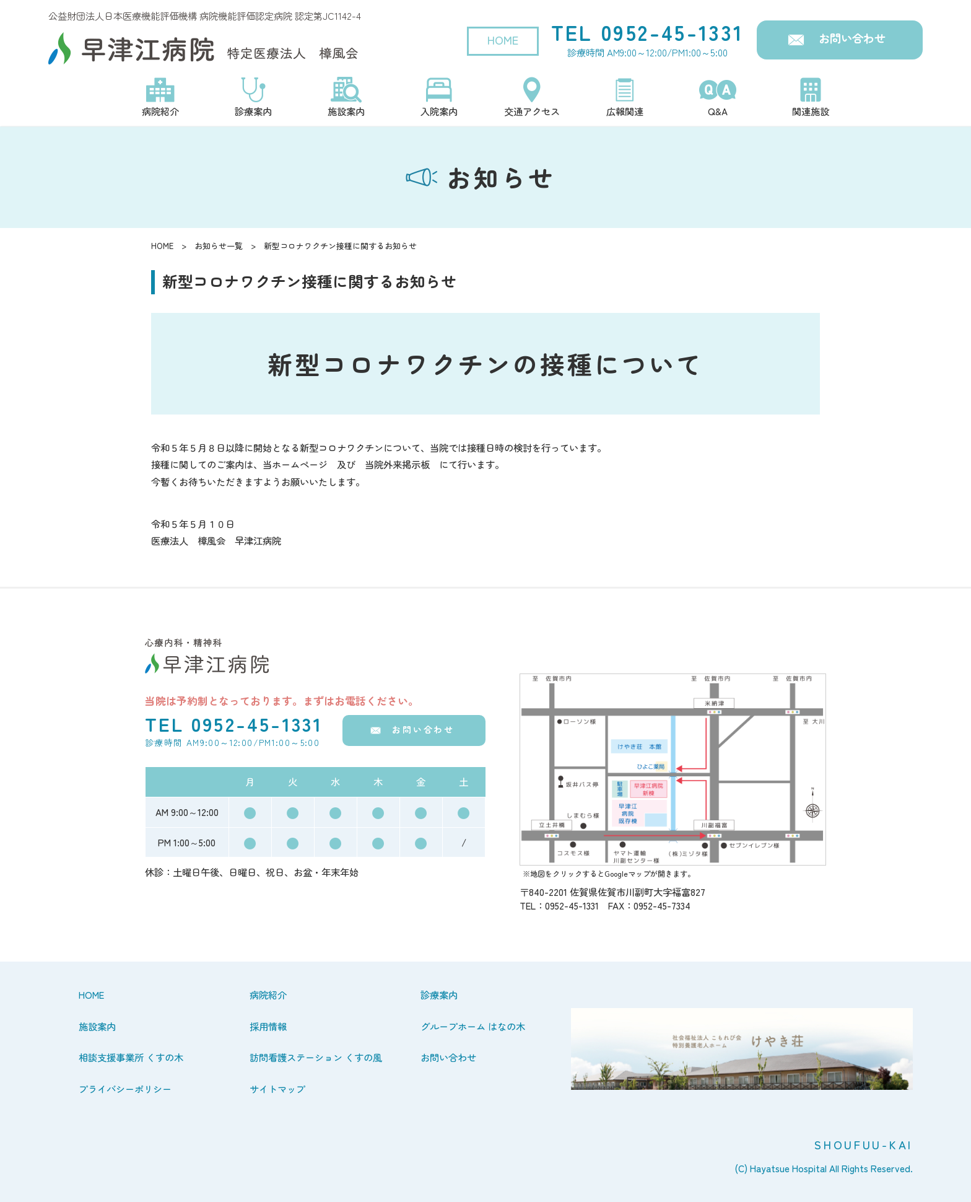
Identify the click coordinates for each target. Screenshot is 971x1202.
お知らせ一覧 (218, 246)
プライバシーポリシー (125, 1088)
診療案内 (439, 994)
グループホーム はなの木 (472, 1026)
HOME (502, 40)
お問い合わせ (852, 38)
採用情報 (268, 1026)
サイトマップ (277, 1088)
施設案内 (97, 1026)
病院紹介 (268, 994)
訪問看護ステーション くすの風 (316, 1057)
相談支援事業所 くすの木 (131, 1057)
